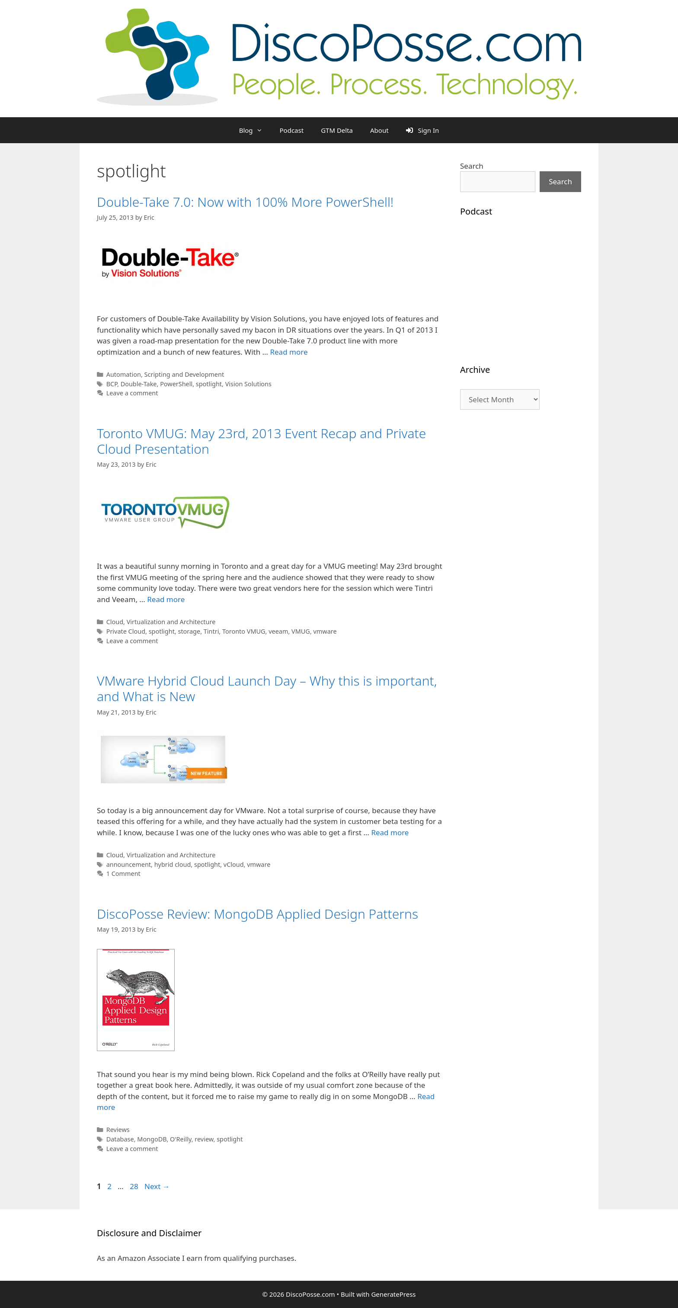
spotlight (209, 384)
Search (471, 166)
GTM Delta (337, 130)
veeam (278, 631)
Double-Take (139, 384)
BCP (111, 384)
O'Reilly (181, 1139)
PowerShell (176, 384)
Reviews (118, 1129)
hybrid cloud (172, 864)
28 (134, 1186)
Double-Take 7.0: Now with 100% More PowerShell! (245, 202)
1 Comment (123, 873)
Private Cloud (125, 631)
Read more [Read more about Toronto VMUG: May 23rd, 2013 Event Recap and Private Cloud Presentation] (166, 599)
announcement (128, 864)
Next (157, 1186)
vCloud (234, 864)
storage (189, 631)
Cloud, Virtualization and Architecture (161, 622)
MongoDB (151, 1139)
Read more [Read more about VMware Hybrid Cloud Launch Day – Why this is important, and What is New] (390, 832)
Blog (255, 130)
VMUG (300, 631)
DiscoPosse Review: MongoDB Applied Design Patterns (257, 914)
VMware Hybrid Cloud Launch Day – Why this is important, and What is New (267, 688)
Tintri (211, 631)
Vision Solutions (248, 384)
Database (120, 1139)
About (379, 130)
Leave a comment (132, 393)
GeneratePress (393, 1294)
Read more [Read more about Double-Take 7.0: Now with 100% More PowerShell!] (288, 352)
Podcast (292, 130)
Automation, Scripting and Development (165, 374)
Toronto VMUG (243, 631)
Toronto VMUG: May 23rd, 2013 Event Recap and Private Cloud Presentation (261, 441)
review (204, 1139)
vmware (325, 631)
